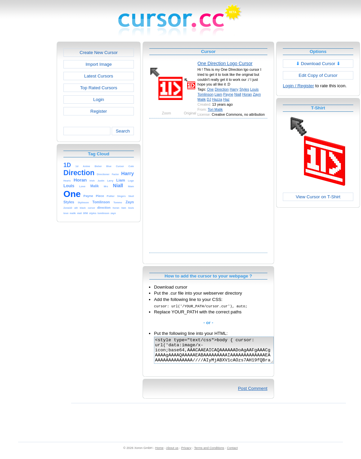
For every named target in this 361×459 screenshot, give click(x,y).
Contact (232, 453)
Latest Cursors (98, 76)
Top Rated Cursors (98, 87)
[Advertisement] (66, 185)
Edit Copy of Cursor (318, 75)
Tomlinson (206, 94)
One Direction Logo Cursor (225, 63)
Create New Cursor (99, 52)
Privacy (186, 453)
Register (98, 111)
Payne (228, 94)
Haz (226, 99)
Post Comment (252, 393)
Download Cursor (318, 63)
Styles (244, 89)
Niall (237, 94)
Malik (202, 99)
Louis (254, 89)
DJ (209, 99)
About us (172, 453)
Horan (247, 94)
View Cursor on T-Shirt (318, 196)
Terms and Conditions (209, 453)
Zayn (257, 94)
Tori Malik (215, 109)
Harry (234, 89)
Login (98, 99)
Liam (218, 94)
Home (159, 453)
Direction (222, 89)
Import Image (99, 64)
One (210, 89)
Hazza (217, 99)
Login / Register (298, 85)
